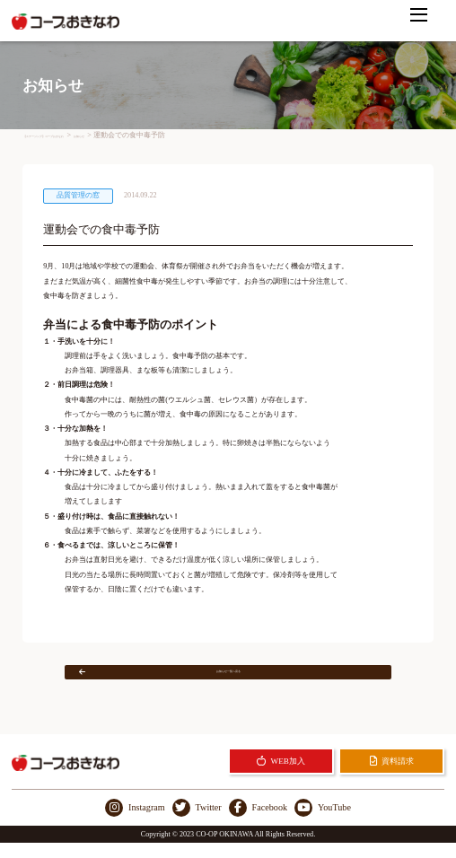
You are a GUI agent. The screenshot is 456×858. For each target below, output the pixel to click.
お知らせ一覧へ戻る (198, 679)
